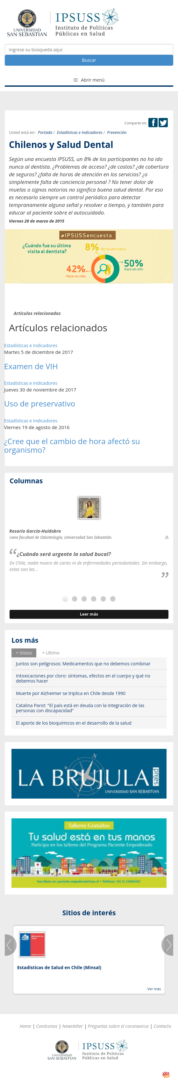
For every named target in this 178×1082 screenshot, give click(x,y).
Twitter (163, 122)
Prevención (116, 132)
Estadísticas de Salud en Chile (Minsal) (59, 967)
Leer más (89, 614)
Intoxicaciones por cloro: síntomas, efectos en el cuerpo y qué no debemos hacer (83, 678)
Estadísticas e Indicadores (80, 132)
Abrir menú (89, 80)
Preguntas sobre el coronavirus (118, 1026)
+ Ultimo (51, 653)
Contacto (162, 1026)
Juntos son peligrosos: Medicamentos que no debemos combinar (83, 664)
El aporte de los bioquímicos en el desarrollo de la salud (74, 723)
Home (25, 1026)
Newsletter (72, 1026)
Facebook (153, 122)
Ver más (154, 988)
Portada (45, 132)
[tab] (23, 652)
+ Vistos (24, 653)
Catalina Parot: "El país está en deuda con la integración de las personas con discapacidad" (80, 707)
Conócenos (46, 1026)
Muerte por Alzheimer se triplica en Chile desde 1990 (70, 693)
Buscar (89, 60)
